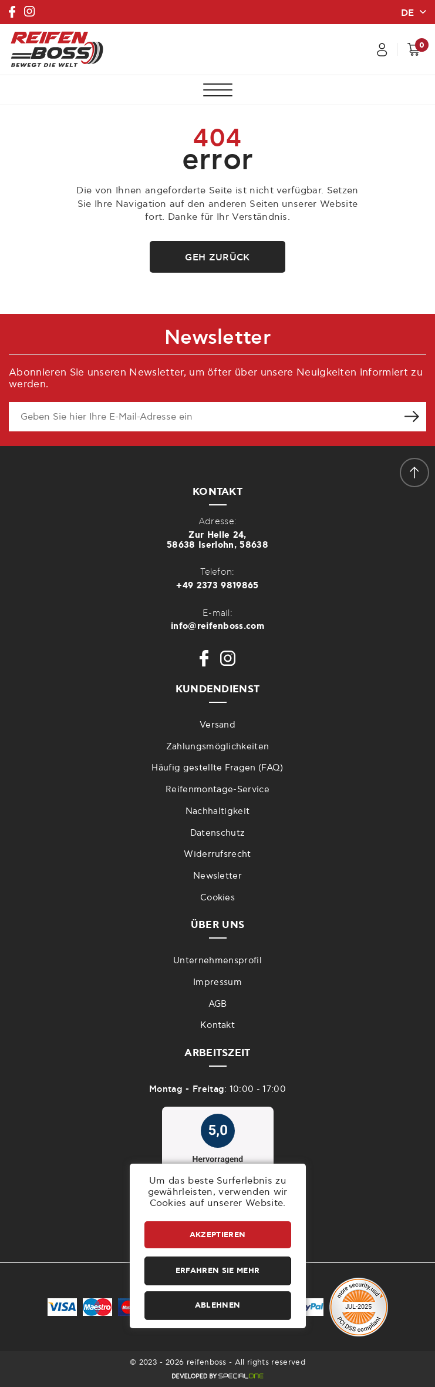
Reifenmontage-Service (217, 789)
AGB (217, 1004)
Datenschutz (217, 833)
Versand (217, 725)
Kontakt (217, 1025)
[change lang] (413, 12)
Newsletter (217, 876)
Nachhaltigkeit (217, 811)
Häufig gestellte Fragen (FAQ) (217, 767)
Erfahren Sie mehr (217, 1271)
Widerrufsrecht (217, 854)
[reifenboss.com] (57, 49)
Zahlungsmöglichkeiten (217, 746)
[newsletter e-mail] (203, 416)
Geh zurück (217, 257)
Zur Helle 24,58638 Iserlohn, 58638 (217, 540)
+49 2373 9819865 (217, 585)
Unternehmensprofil (217, 960)
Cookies (217, 897)
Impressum (217, 982)
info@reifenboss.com (217, 626)
